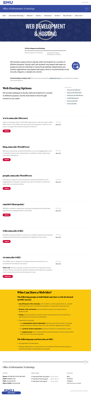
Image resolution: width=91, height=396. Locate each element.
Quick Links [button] (78, 15)
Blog (68, 376)
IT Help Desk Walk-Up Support (40, 376)
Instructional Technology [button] (16, 15)
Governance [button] (48, 15)
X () (74, 383)
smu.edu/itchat (10, 381)
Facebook (70, 379)
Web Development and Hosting (35, 48)
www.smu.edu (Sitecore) (73, 90)
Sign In (6, 131)
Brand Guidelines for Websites (34, 53)
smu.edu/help (16, 383)
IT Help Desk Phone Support (39, 379)
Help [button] (4, 15)
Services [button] (57, 15)
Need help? (11, 393)
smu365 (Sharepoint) (73, 98)
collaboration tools (54, 78)
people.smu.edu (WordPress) (75, 95)
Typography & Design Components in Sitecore (54, 53)
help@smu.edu (11, 379)
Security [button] (38, 15)
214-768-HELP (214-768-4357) (16, 376)
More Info (58, 124)
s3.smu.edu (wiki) (72, 103)
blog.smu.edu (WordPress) (74, 92)
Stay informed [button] (67, 15)
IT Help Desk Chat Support (39, 381)
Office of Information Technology (19, 8)
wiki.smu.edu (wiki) (72, 101)
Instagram (70, 381)
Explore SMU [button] (85, 2)
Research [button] (30, 15)
